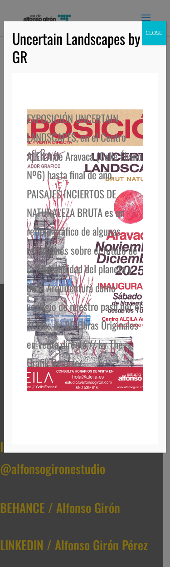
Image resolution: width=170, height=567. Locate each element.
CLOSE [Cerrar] (154, 33)
